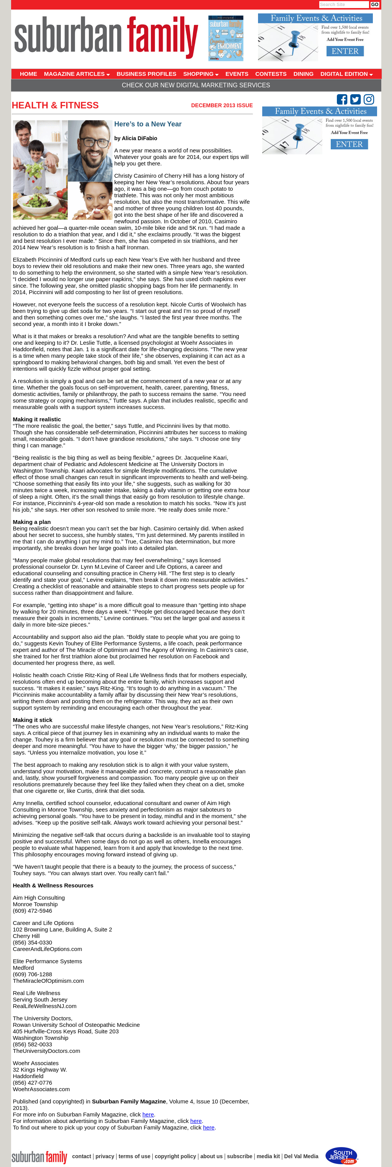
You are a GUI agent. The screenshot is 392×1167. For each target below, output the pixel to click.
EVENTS (236, 73)
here (148, 1114)
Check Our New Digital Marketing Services (196, 85)
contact (81, 1156)
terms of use (134, 1156)
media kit (268, 1156)
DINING (304, 73)
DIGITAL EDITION (346, 73)
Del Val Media (301, 1156)
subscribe (239, 1156)
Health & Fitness (55, 105)
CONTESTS (271, 73)
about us (212, 1156)
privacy (105, 1156)
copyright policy (175, 1156)
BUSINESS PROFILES (146, 73)
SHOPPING (201, 73)
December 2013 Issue (222, 105)
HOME (28, 73)
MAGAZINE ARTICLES (77, 73)
